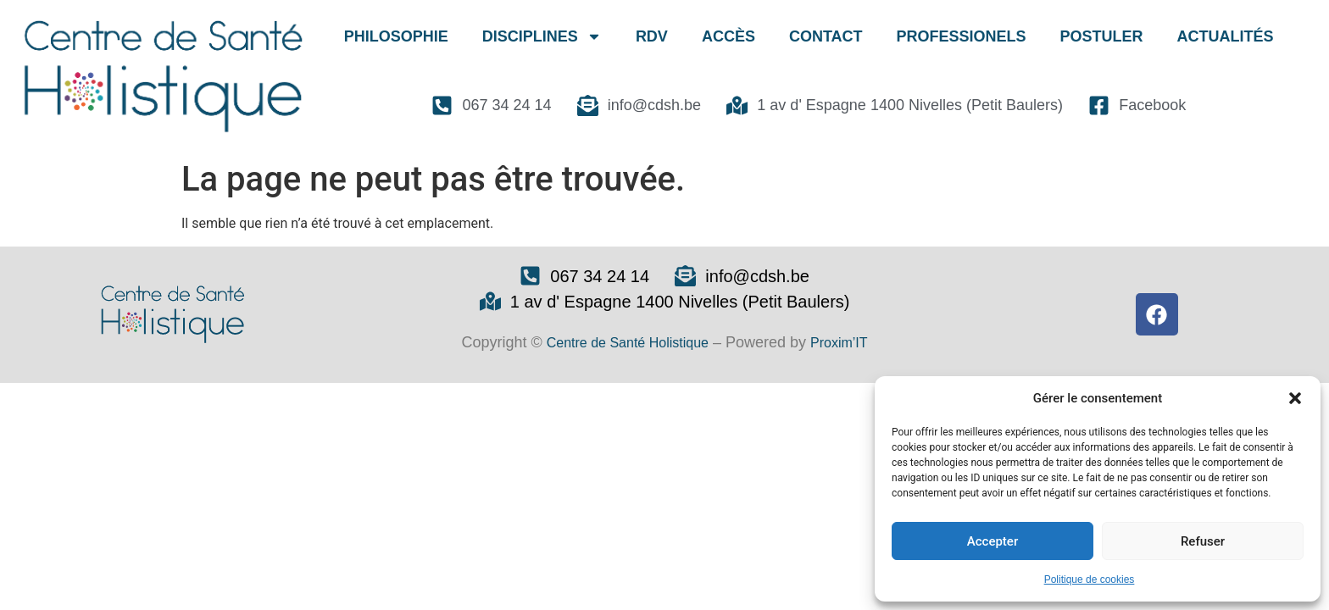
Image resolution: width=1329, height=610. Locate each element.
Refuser (1203, 541)
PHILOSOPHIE (396, 36)
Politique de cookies (1089, 579)
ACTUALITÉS (1225, 36)
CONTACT (826, 36)
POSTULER (1101, 36)
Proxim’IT (839, 343)
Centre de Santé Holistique (628, 343)
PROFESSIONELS (961, 36)
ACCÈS (728, 36)
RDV (652, 36)
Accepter (992, 541)
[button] (1295, 398)
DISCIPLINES (542, 36)
